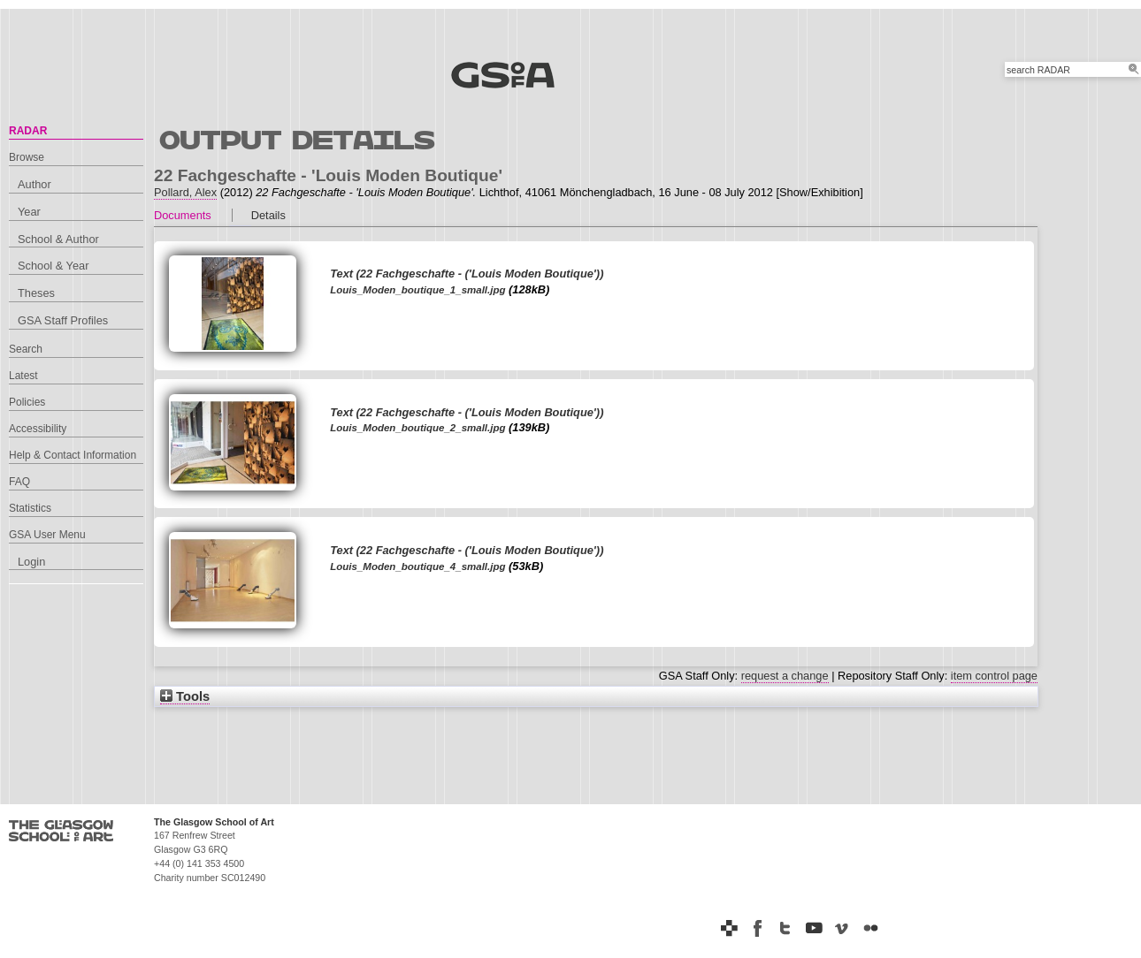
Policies (27, 402)
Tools (185, 696)
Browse (26, 157)
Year (29, 211)
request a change (785, 675)
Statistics (30, 508)
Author (34, 184)
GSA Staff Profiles (63, 320)
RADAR (28, 131)
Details (268, 215)
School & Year (53, 265)
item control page (994, 675)
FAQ (19, 481)
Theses (36, 293)
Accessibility (37, 428)
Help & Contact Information (72, 455)
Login (31, 561)
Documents (182, 215)
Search (25, 349)
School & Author (58, 239)
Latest (23, 375)
